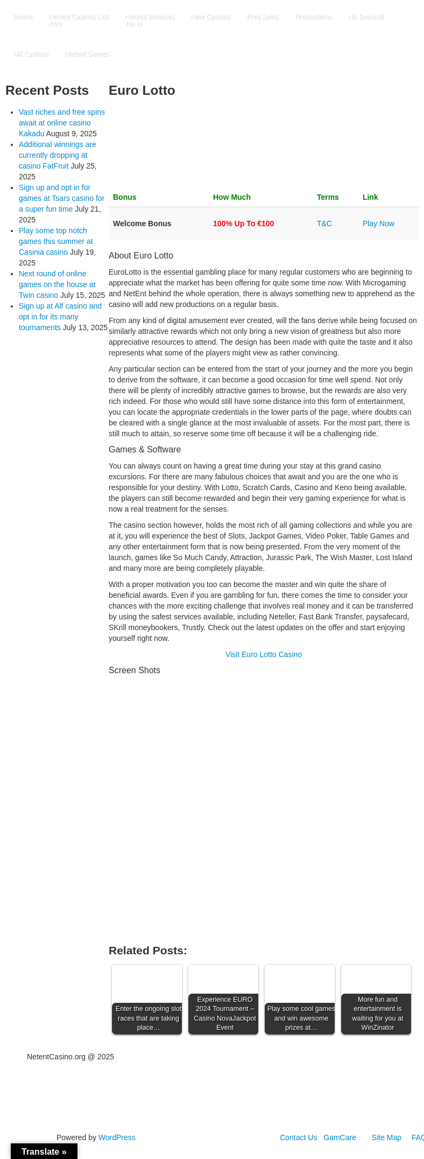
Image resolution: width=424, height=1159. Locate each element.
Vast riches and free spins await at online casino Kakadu (62, 123)
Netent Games (87, 53)
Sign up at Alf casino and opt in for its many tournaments (60, 317)
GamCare (339, 1137)
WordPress (117, 1137)
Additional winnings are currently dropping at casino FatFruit (57, 155)
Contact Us (298, 1137)
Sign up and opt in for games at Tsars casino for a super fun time (61, 198)
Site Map (386, 1137)
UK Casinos (30, 53)
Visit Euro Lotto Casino (263, 654)
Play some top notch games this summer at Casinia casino (56, 241)
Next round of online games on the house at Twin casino (57, 284)
